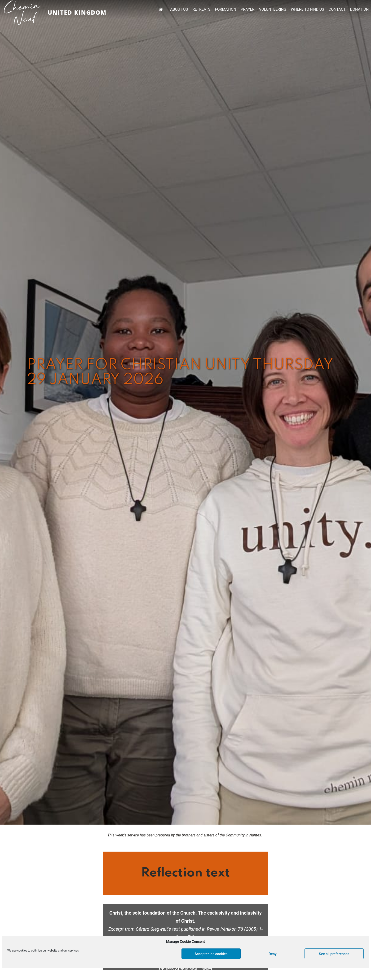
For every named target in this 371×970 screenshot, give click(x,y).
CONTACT (337, 9)
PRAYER (247, 9)
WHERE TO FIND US (307, 9)
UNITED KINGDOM (77, 12)
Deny (273, 954)
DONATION (359, 9)
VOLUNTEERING (272, 9)
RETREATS (201, 9)
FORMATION (225, 9)
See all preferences (334, 954)
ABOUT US (179, 9)
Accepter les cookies (211, 954)
